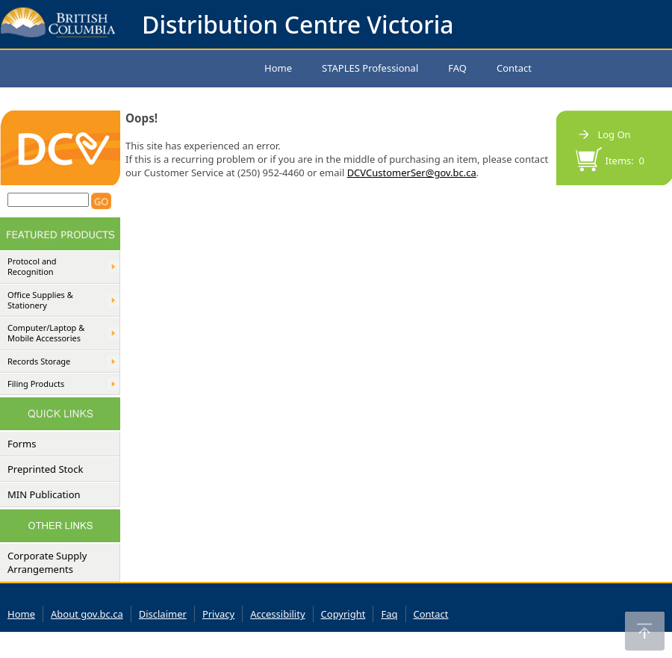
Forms (21, 443)
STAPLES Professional (370, 68)
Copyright (343, 614)
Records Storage (38, 361)
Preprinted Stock (45, 469)
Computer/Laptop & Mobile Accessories (45, 333)
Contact (514, 68)
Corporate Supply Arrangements (47, 562)
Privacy (218, 614)
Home (278, 68)
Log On (613, 134)
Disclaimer (163, 614)
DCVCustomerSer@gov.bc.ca (411, 172)
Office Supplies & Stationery (40, 300)
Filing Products (35, 384)
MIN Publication (44, 494)
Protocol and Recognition (32, 266)
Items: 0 (625, 160)
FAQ (457, 68)
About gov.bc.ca (87, 614)
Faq (389, 614)
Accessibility (277, 614)
